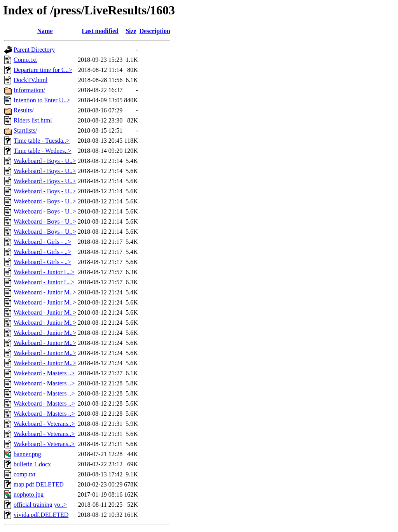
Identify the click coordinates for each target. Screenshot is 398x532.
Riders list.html (33, 120)
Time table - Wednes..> (43, 150)
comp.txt (24, 474)
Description (155, 31)
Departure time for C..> (43, 69)
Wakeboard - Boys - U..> (45, 161)
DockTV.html (30, 80)
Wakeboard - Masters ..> (44, 373)
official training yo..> (40, 504)
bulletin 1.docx (32, 464)
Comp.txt (25, 59)
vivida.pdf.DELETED (41, 514)
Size (131, 31)
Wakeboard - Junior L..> (44, 272)
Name (45, 31)
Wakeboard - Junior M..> (45, 292)
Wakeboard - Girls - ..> (42, 241)
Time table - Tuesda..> (42, 140)
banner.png (27, 454)
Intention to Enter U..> (42, 100)
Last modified (100, 31)
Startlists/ (25, 130)
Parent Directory (34, 49)
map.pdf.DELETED (39, 484)
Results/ (24, 110)
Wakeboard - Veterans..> (44, 423)
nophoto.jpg (29, 494)
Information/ (29, 90)
